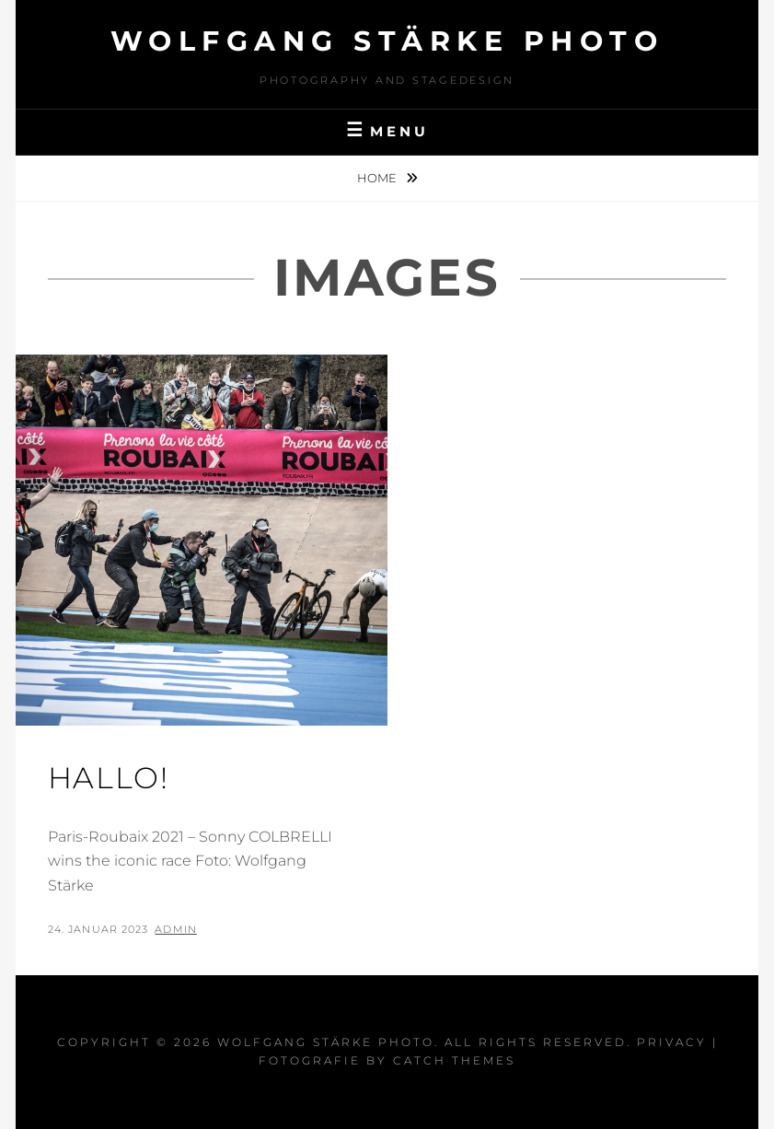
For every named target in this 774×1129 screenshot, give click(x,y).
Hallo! (108, 778)
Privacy (672, 1042)
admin (176, 929)
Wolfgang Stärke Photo (387, 41)
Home (378, 177)
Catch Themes (454, 1060)
